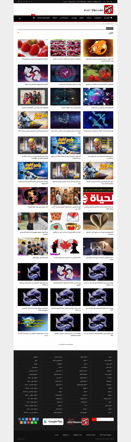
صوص (109, 388)
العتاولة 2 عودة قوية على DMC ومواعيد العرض (35, 107)
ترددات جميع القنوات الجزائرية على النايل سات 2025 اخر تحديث (33, 334)
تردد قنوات (59, 402)
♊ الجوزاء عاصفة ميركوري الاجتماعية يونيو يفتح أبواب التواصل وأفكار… (99, 60)
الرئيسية (108, 17)
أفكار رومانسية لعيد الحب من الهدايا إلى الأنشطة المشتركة (99, 233)
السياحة (84, 395)
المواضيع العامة (44, 17)
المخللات (109, 378)
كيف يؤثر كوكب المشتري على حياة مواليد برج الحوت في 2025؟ (33, 283)
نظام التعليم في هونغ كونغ (40, 257)
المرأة (55, 17)
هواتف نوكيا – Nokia (32, 402)
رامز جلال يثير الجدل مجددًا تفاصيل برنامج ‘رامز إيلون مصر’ (66, 182)
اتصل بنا (65, 1)
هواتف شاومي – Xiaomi (31, 395)
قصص (109, 412)
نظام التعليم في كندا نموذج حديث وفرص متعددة (67, 257)
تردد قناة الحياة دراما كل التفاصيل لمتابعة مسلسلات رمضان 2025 (98, 208)
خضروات (59, 405)
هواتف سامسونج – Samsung (30, 392)
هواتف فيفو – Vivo (32, 398)
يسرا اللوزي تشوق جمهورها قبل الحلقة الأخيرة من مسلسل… (34, 233)
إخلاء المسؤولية (97, 1)
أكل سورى (108, 364)
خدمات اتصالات (58, 381)
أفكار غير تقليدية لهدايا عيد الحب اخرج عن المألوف (67, 232)
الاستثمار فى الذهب (56, 360)
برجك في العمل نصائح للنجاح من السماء (70, 84)
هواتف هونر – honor (32, 409)
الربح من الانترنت (57, 357)
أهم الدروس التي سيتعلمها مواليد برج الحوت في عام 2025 (98, 334)
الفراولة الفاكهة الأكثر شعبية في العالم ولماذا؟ (35, 59)
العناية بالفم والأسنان (81, 385)
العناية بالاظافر (83, 374)
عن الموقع (90, 1)
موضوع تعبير (83, 412)
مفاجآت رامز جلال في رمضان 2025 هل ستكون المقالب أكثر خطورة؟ (33, 182)
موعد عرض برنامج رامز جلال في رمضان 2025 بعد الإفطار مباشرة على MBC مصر (34, 157)
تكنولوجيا (97, 17)
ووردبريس (34, 367)
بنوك (60, 388)
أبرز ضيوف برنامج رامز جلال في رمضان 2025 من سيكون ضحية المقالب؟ (66, 157)
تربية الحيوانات (83, 398)
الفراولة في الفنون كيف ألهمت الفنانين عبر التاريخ (67, 59)
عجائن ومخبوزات (107, 398)
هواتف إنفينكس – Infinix (31, 385)
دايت (85, 405)
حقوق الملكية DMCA (81, 1)
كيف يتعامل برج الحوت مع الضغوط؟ (38, 207)
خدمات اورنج (58, 371)
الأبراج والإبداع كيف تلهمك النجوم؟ (71, 107)
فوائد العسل (58, 409)
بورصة (60, 392)
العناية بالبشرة (83, 378)
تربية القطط (83, 402)
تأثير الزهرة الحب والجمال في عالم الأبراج (102, 107)
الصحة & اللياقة (83, 371)
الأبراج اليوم (58, 385)
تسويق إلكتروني (33, 374)
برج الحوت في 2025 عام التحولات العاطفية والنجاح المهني (67, 283)
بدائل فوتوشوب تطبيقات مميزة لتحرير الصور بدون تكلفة (99, 258)
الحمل (85, 364)
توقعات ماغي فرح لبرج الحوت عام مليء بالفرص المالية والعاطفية (67, 334)
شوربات (109, 395)
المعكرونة (108, 381)
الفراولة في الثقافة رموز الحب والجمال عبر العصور (99, 84)
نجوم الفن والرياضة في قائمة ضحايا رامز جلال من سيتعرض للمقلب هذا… (99, 182)
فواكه (109, 409)
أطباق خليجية (108, 374)
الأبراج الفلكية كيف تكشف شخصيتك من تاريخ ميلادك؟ (98, 131)
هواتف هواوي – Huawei (31, 405)
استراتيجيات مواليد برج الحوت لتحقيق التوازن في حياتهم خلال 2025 (34, 309)
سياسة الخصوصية (72, 1)
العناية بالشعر (83, 381)
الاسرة (84, 360)
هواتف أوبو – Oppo (32, 381)
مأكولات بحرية (108, 360)
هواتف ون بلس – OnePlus (30, 412)
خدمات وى (58, 378)
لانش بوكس (108, 405)
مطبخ (82, 17)
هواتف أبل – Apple (32, 378)
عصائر (110, 402)
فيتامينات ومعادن (57, 412)
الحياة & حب (64, 17)
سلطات (109, 392)
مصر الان (19, 439)
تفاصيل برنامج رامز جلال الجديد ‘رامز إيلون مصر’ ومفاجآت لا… (100, 157)
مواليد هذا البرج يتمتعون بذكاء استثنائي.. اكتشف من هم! (66, 132)
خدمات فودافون (57, 374)
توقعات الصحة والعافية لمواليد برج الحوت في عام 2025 (99, 309)
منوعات (74, 17)
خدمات (89, 17)
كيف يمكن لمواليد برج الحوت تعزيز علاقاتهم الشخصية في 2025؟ (66, 309)
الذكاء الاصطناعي (33, 371)
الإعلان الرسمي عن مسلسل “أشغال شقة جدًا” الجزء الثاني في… (66, 208)
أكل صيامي (108, 367)
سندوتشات (108, 385)
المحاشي (109, 371)
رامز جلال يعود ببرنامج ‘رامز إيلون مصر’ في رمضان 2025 (33, 131)
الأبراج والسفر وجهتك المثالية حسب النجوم (36, 84)
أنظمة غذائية (83, 357)
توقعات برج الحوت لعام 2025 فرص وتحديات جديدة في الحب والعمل (98, 283)
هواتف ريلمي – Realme (31, 388)
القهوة (84, 388)
